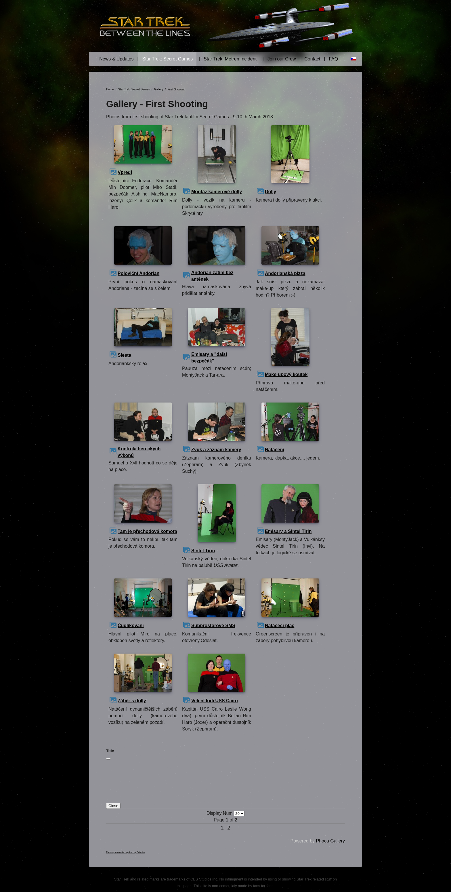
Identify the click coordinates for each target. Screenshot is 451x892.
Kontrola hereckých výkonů (139, 452)
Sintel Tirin (203, 550)
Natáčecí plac (279, 625)
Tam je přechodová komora (147, 531)
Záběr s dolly (132, 700)
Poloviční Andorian (138, 273)
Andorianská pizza (285, 273)
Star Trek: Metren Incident (230, 58)
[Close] (108, 759)
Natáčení (274, 449)
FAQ (333, 58)
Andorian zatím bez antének (212, 276)
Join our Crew (281, 58)
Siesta (124, 355)
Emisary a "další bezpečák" (209, 357)
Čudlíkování (131, 625)
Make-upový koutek (286, 374)
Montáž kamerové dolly (216, 191)
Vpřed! (125, 172)
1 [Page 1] (222, 827)
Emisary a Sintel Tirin (288, 531)
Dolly (270, 191)
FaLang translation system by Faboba (125, 852)
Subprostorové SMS (213, 625)
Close (113, 806)
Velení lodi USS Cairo (214, 700)
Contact (312, 58)
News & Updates (116, 58)
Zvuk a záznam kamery (216, 449)
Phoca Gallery (330, 840)
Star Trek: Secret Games (167, 58)
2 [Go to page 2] (229, 827)
